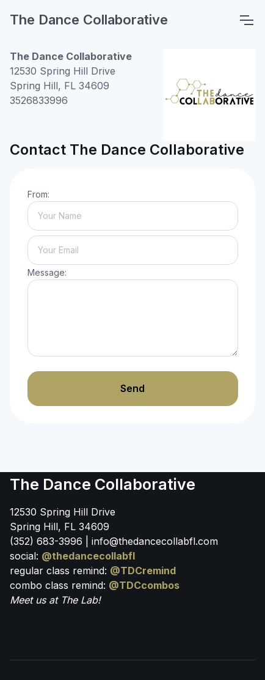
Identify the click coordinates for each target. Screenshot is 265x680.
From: (38, 194)
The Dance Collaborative (89, 20)
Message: (47, 272)
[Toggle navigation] (246, 20)
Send (132, 388)
